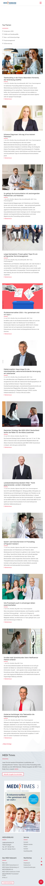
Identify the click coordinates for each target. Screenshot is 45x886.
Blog (15, 83)
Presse (25, 846)
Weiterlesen (8, 99)
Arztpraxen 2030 (8, 31)
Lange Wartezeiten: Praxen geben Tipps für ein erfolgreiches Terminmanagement (20, 255)
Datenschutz (27, 865)
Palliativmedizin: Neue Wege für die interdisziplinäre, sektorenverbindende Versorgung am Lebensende (22, 371)
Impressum (27, 863)
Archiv (16, 769)
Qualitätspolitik (28, 851)
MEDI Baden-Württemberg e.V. (10, 867)
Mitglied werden (28, 844)
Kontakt (26, 842)
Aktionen (13, 436)
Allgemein (16, 199)
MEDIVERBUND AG (7, 869)
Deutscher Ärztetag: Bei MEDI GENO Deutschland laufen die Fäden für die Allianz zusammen (21, 431)
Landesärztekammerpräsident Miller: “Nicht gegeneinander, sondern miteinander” (19, 484)
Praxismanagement (9, 40)
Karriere (26, 849)
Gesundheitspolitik (21, 83)
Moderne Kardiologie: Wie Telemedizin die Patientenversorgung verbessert (19, 715)
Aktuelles (12, 83)
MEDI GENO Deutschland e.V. (10, 865)
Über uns (4, 863)
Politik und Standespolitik (11, 34)
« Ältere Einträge (6, 744)
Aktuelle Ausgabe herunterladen (13, 774)
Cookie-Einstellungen (8, 882)
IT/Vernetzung (8, 43)
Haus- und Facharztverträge (12, 37)
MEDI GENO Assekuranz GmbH (11, 871)
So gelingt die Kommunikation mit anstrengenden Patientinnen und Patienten (22, 194)
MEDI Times (28, 83)
